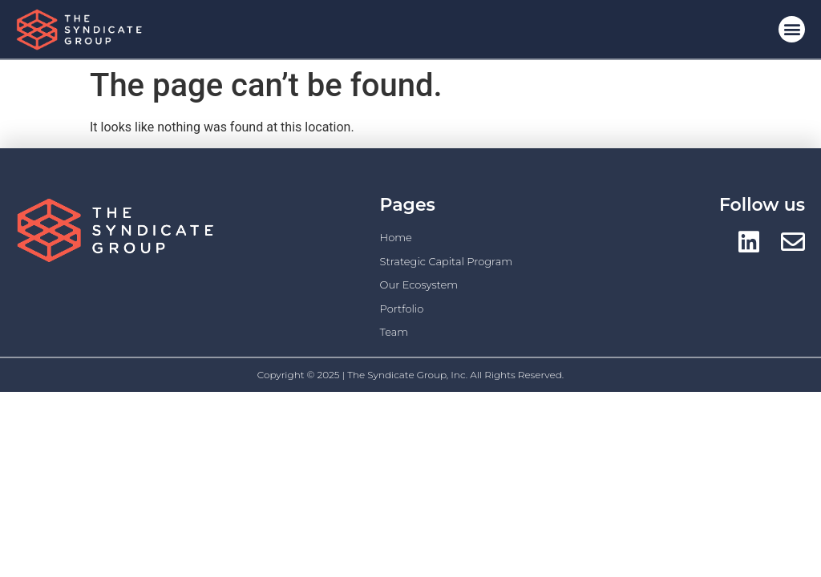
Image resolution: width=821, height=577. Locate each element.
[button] (792, 29)
